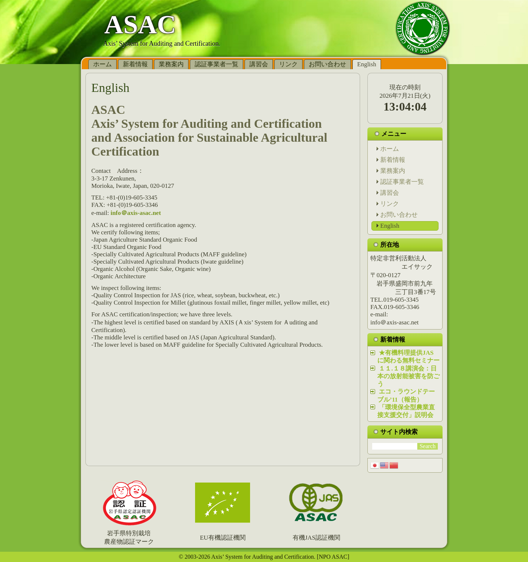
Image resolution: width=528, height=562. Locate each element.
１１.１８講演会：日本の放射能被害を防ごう (408, 376)
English (366, 64)
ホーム (102, 64)
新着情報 (135, 64)
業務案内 (171, 64)
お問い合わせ (327, 64)
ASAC (140, 24)
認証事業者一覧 (216, 64)
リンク (288, 64)
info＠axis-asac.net (135, 212)
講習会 (258, 64)
